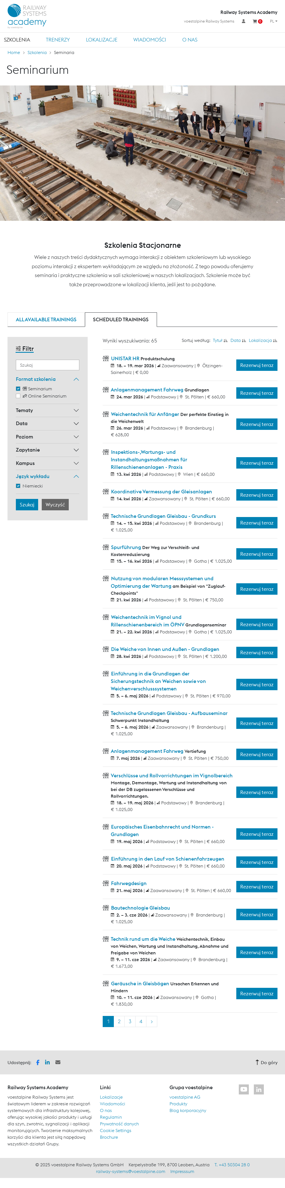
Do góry (266, 1062)
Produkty (178, 1103)
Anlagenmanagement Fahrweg (147, 389)
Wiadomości (149, 39)
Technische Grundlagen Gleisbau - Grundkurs (163, 516)
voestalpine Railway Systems (209, 21)
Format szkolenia (36, 379)
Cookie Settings (115, 1130)
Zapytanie (28, 450)
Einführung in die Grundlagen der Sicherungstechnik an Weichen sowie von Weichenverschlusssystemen (158, 681)
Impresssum (182, 1171)
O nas (189, 39)
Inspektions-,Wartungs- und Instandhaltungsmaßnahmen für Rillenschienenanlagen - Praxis (148, 459)
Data (22, 423)
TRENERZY (58, 39)
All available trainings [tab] (46, 319)
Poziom (24, 436)
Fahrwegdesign (128, 883)
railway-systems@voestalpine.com (130, 1171)
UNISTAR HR (125, 358)
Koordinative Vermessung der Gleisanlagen (161, 491)
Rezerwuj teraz (257, 365)
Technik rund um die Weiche (143, 939)
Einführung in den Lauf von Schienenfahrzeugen (167, 859)
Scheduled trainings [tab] (121, 319)
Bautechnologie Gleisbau (140, 908)
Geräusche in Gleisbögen (140, 983)
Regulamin (111, 1117)
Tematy (24, 410)
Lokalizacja (260, 340)
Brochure (109, 1137)
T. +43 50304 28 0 (232, 1164)
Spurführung (126, 547)
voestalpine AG (184, 1097)
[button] (38, 1062)
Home (14, 52)
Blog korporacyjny (187, 1110)
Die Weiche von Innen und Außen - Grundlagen (164, 649)
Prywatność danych (119, 1123)
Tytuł (217, 340)
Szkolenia (17, 39)
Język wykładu (33, 476)
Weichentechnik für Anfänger (145, 414)
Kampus (25, 463)
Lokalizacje (101, 39)
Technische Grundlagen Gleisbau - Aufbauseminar (169, 713)
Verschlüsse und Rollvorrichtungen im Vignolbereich (171, 775)
